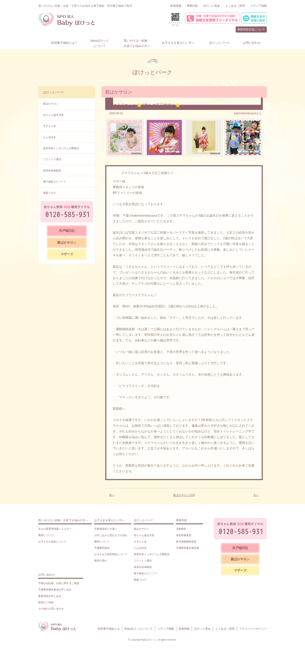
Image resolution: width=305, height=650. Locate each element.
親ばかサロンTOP (184, 495)
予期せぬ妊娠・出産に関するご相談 (58, 583)
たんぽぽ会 (49, 137)
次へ (256, 495)
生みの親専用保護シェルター (55, 528)
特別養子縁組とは (109, 628)
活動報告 (181, 528)
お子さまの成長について (52, 541)
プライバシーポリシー (253, 628)
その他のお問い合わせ (51, 608)
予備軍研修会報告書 (187, 547)
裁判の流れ (100, 560)
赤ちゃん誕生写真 (53, 114)
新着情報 (175, 5)
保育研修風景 (183, 535)
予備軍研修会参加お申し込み (55, 589)
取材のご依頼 (46, 602)
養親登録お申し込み (49, 596)
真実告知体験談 (52, 170)
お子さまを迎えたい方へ (109, 520)
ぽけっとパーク (53, 92)
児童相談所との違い (105, 528)
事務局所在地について (251, 29)
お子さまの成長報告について (110, 554)
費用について (46, 535)
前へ (112, 495)
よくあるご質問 (235, 5)
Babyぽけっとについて (138, 628)
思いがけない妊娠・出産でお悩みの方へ (63, 520)
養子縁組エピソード (54, 181)
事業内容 (192, 5)
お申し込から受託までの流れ (110, 535)
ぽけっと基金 (211, 5)
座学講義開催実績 (186, 541)
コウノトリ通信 (52, 159)
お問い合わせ (46, 574)
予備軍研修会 (102, 547)
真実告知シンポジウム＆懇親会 (61, 148)
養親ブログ (49, 192)
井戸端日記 (67, 230)
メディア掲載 (258, 5)
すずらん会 (49, 125)
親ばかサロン (51, 103)
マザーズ (66, 254)
